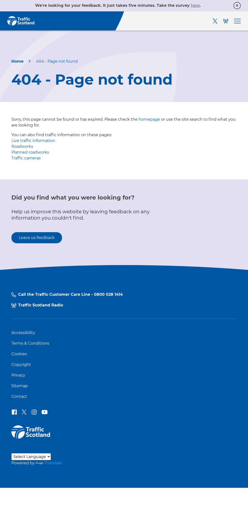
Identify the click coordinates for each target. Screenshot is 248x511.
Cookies (19, 354)
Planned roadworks (30, 152)
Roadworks (22, 146)
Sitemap (19, 386)
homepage (149, 119)
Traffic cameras (26, 158)
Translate (49, 463)
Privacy (18, 375)
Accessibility (23, 333)
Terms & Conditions (30, 343)
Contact (19, 397)
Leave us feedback (37, 237)
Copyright (21, 365)
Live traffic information (33, 140)
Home (17, 61)
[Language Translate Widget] (31, 456)
